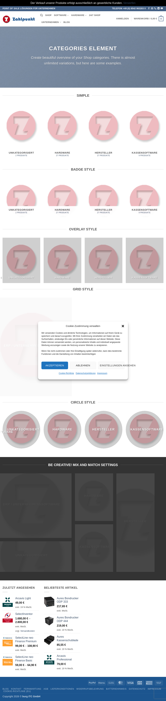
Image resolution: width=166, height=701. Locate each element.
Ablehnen (83, 365)
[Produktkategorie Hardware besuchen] (62, 132)
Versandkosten (27, 631)
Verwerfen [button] (129, 3)
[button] (123, 326)
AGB (46, 689)
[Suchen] (41, 15)
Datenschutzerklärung (86, 373)
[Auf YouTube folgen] (162, 8)
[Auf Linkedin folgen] (159, 8)
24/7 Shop (94, 15)
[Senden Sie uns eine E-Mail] (152, 8)
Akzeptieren (54, 365)
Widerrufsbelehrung (90, 689)
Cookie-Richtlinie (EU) (17, 691)
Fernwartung (32, 689)
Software (61, 15)
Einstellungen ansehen (112, 365)
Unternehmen (51, 22)
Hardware (79, 15)
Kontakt (16, 689)
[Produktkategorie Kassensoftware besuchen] (144, 132)
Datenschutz (137, 689)
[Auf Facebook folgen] (149, 8)
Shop (48, 15)
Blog (66, 22)
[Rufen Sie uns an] (155, 8)
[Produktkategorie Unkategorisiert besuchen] (21, 132)
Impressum (102, 373)
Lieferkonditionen (62, 689)
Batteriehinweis (116, 689)
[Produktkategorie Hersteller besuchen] (103, 132)
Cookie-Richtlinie (66, 373)
